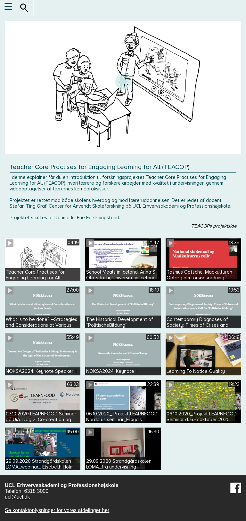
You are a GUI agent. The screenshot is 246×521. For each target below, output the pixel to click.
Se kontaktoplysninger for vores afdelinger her (57, 510)
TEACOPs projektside (213, 226)
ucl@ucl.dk (17, 497)
